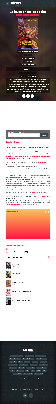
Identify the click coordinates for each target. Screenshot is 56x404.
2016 (33, 371)
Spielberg (43, 362)
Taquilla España (42, 368)
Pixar (20, 362)
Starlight (41, 81)
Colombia (21, 368)
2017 (38, 371)
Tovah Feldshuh (39, 84)
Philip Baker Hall (25, 89)
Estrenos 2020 (28, 373)
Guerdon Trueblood (12, 177)
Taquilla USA (31, 368)
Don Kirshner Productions (28, 81)
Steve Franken (28, 88)
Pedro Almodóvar (15, 359)
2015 (27, 371)
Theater (26, 14)
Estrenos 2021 (39, 373)
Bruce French (18, 88)
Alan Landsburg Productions (25, 79)
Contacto (40, 378)
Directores (20, 371)
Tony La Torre (24, 91)
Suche (44, 135)
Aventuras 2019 (13, 365)
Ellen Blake (37, 88)
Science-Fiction (35, 14)
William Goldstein (30, 73)
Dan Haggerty (29, 84)
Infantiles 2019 (43, 365)
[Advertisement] (28, 114)
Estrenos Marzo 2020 (16, 356)
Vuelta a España (40, 356)
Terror (19, 14)
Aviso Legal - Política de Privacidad (22, 378)
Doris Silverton (35, 68)
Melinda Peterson (35, 91)
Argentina (13, 368)
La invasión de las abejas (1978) (18, 252)
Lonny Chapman (41, 156)
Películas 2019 (17, 373)
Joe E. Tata (28, 86)
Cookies (35, 378)
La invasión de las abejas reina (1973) (20, 249)
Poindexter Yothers (37, 89)
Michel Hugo (32, 76)
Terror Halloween (41, 359)
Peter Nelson (25, 68)
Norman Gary (14, 89)
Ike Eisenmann (19, 86)
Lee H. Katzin (31, 64)
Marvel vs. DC (23, 365)
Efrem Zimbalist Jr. (18, 84)
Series (12, 371)
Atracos (27, 362)
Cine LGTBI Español (28, 359)
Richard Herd (36, 86)
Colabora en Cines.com (28, 381)
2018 (44, 371)
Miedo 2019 (34, 365)
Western (35, 362)
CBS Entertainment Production (35, 183)
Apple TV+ (13, 362)
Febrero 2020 (29, 356)
